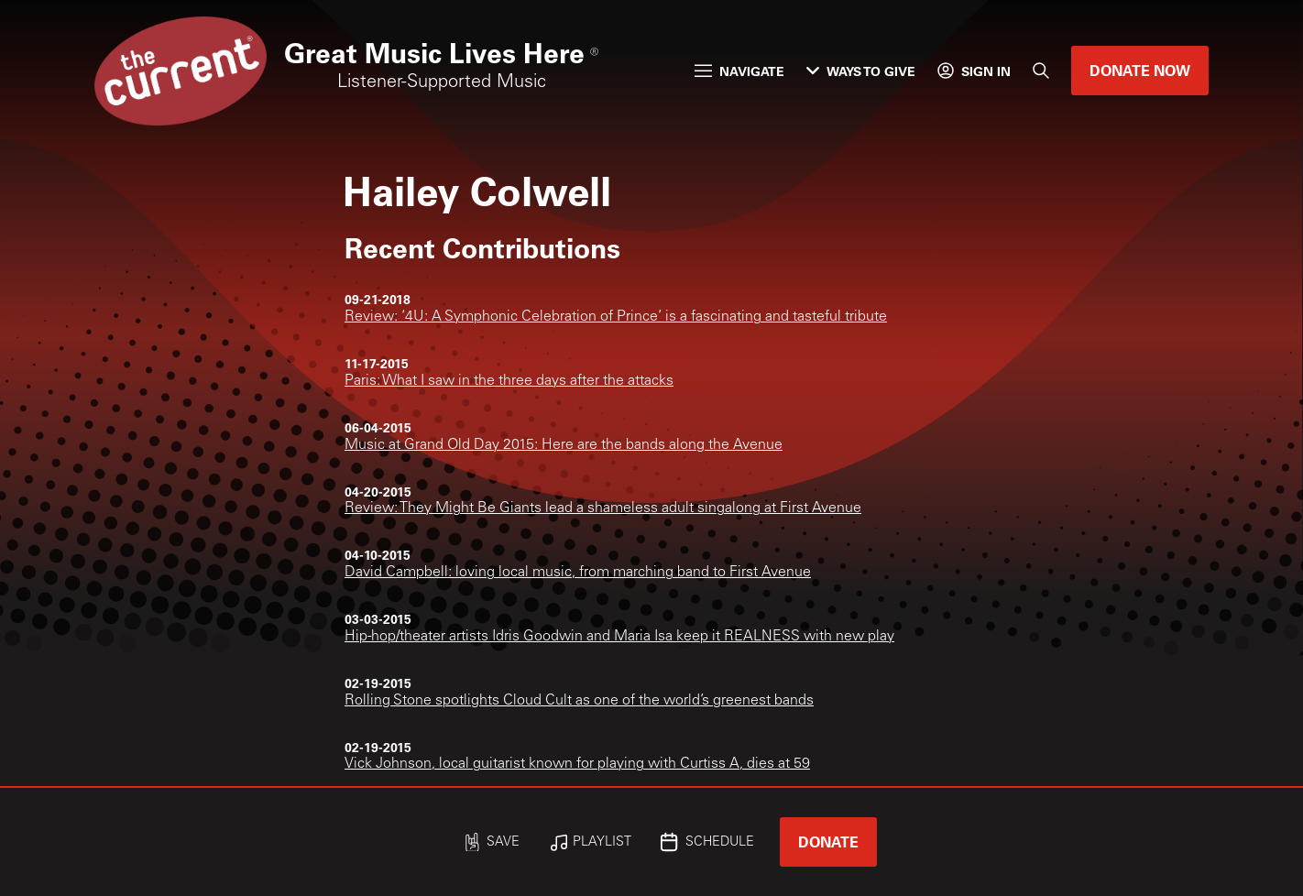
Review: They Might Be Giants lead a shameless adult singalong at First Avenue (603, 508)
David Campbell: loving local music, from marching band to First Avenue (578, 572)
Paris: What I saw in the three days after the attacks (509, 381)
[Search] (1041, 70)
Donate (828, 841)
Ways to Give (860, 71)
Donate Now (1139, 70)
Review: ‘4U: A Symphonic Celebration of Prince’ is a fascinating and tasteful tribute (616, 317)
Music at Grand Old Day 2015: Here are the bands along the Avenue (564, 445)
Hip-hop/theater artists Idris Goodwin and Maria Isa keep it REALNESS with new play (619, 636)
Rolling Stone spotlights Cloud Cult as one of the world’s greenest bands (579, 701)
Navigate (739, 71)
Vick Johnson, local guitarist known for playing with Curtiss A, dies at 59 (577, 764)
